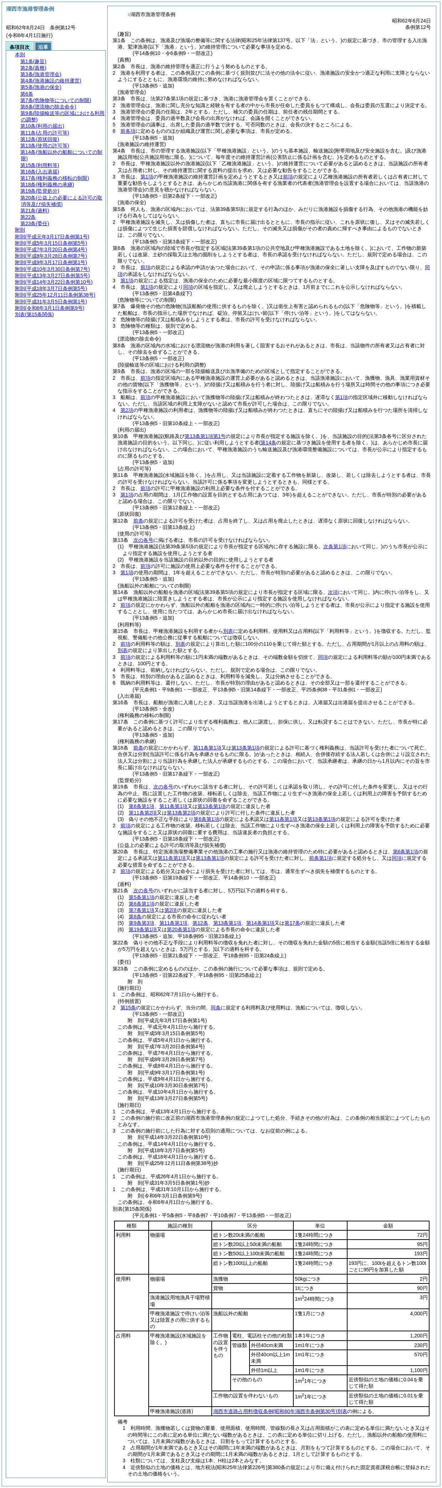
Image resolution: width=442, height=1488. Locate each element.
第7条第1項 (141, 910)
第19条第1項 (143, 929)
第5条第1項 (141, 897)
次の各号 (143, 540)
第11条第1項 (207, 748)
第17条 (292, 923)
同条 (216, 1007)
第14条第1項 (260, 923)
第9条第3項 (141, 923)
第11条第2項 (143, 813)
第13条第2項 (181, 813)
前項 (288, 177)
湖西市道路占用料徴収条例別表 (280, 1411)
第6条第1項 (141, 806)
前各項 (127, 131)
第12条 (200, 923)
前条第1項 (320, 858)
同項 (188, 287)
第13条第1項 (245, 748)
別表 (228, 631)
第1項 (146, 177)
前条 (138, 521)
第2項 (126, 410)
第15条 (128, 1007)
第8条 (135, 916)
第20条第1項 (181, 929)
